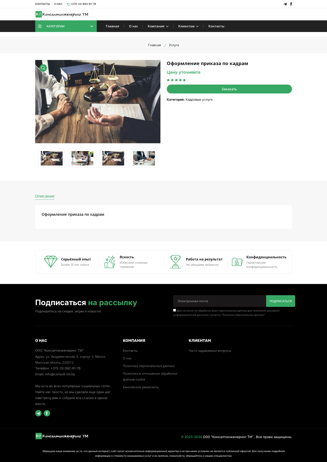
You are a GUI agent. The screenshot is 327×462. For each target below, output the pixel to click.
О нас (133, 26)
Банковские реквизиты (141, 387)
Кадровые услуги (199, 99)
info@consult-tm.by (60, 374)
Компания (158, 26)
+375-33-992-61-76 (81, 4)
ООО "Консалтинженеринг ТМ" (228, 437)
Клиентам (188, 26)
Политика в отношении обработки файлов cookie (150, 376)
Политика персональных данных (243, 315)
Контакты (216, 26)
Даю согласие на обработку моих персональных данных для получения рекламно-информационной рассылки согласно (226, 313)
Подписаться (280, 301)
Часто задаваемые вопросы (210, 350)
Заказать (229, 89)
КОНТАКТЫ (42, 4)
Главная (112, 26)
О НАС (58, 4)
